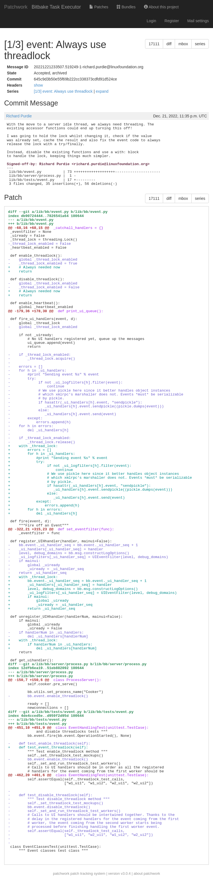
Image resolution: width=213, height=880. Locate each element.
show (38, 85)
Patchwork (15, 7)
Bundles (125, 7)
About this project (161, 7)
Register (171, 21)
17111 (154, 44)
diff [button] (168, 44)
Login (151, 21)
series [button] (200, 44)
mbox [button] (183, 44)
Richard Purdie (19, 116)
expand (102, 91)
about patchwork (147, 873)
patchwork (61, 873)
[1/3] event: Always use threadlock (64, 91)
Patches (98, 7)
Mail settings (198, 21)
